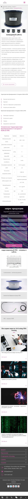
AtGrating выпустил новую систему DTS (12, 352)
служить (3, 459)
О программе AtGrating (7, 456)
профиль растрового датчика (9, 379)
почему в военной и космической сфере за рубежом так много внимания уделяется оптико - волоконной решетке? (14, 436)
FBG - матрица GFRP (9, 318)
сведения (3, 462)
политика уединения (16, 483)
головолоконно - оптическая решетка (12, 272)
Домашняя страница (7, 6)
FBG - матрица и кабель (8, 8)
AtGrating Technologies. (15, 479)
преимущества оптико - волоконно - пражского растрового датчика (14, 407)
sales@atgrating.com (7, 471)
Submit (14, 245)
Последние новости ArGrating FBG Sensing (14, 329)
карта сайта (8, 483)
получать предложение (9, 84)
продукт (14, 6)
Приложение (4, 453)
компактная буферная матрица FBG (12, 295)
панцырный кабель (18, 8)
